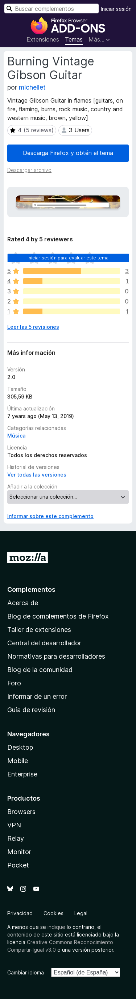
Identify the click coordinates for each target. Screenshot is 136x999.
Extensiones (42, 39)
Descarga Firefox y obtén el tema (68, 152)
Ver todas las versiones (36, 474)
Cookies (53, 913)
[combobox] (51, 8)
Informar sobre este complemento (50, 516)
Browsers (21, 811)
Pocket (18, 865)
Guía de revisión (31, 710)
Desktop (20, 747)
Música (16, 435)
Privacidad (20, 913)
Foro (14, 683)
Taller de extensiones (39, 629)
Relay (15, 838)
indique (56, 927)
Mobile (17, 761)
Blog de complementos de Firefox (58, 616)
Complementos (31, 589)
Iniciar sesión (116, 9)
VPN (14, 825)
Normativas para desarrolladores (56, 656)
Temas (74, 39)
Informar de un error (37, 696)
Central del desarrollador (44, 643)
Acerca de (22, 603)
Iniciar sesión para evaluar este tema (68, 257)
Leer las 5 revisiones (33, 327)
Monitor (19, 852)
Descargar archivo (29, 170)
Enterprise (22, 774)
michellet (32, 87)
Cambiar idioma (25, 972)
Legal (80, 913)
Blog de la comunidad (40, 669)
